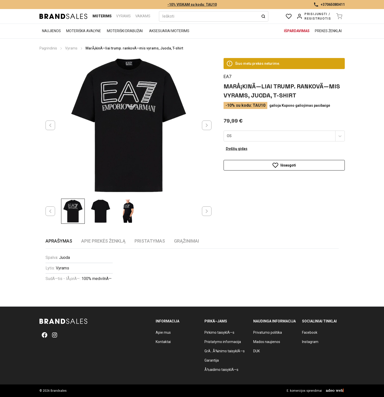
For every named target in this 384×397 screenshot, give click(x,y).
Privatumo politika (267, 332)
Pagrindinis (48, 48)
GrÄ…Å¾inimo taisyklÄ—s (224, 351)
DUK (256, 351)
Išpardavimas (297, 31)
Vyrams (123, 16)
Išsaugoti (284, 165)
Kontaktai (163, 342)
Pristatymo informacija (222, 342)
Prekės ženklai (328, 31)
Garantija (211, 360)
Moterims (102, 16)
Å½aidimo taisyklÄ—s (221, 370)
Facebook (309, 332)
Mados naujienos (266, 342)
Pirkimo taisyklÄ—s (219, 332)
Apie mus (163, 332)
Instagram (310, 342)
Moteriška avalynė (83, 31)
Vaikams (142, 16)
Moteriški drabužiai (125, 31)
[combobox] (227, 136)
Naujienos (51, 31)
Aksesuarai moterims (169, 31)
